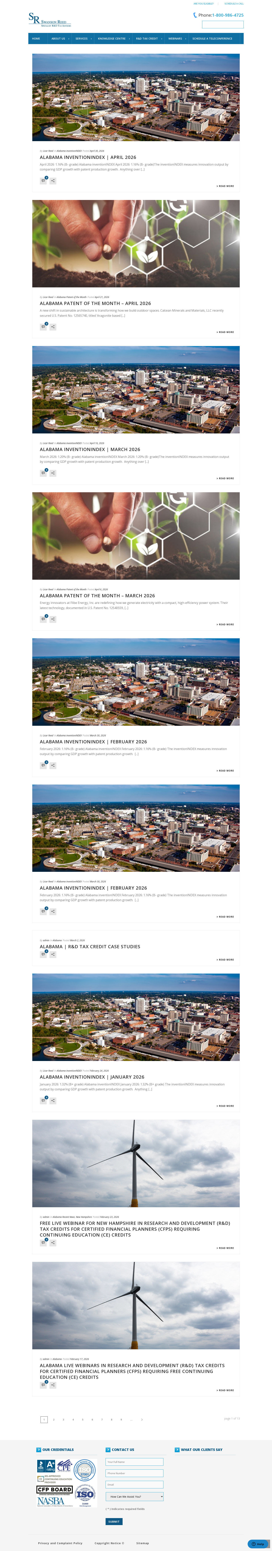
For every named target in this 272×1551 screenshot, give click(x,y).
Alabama (57, 940)
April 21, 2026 (102, 297)
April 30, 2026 (97, 150)
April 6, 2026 (101, 589)
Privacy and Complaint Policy (60, 1543)
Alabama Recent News (64, 1217)
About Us (58, 38)
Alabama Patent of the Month (72, 297)
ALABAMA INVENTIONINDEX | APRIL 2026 (88, 157)
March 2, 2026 (77, 940)
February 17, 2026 (79, 1359)
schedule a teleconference (212, 38)
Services (81, 38)
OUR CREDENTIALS (58, 1449)
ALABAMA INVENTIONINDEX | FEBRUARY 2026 (93, 741)
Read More (225, 186)
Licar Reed (48, 150)
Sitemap (142, 1543)
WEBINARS (175, 38)
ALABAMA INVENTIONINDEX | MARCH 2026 (90, 449)
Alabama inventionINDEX (69, 150)
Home (36, 38)
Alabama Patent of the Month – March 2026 (97, 595)
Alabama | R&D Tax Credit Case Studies (90, 946)
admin (46, 940)
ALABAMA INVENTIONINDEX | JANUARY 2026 (92, 1077)
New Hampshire (84, 1217)
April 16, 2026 (97, 443)
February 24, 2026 (99, 1070)
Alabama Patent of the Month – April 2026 (95, 303)
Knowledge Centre (112, 38)
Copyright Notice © (109, 1543)
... (131, 1419)
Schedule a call (234, 3)
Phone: (218, 15)
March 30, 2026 (98, 735)
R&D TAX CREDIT (147, 38)
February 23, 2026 (109, 1217)
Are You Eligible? (204, 3)
